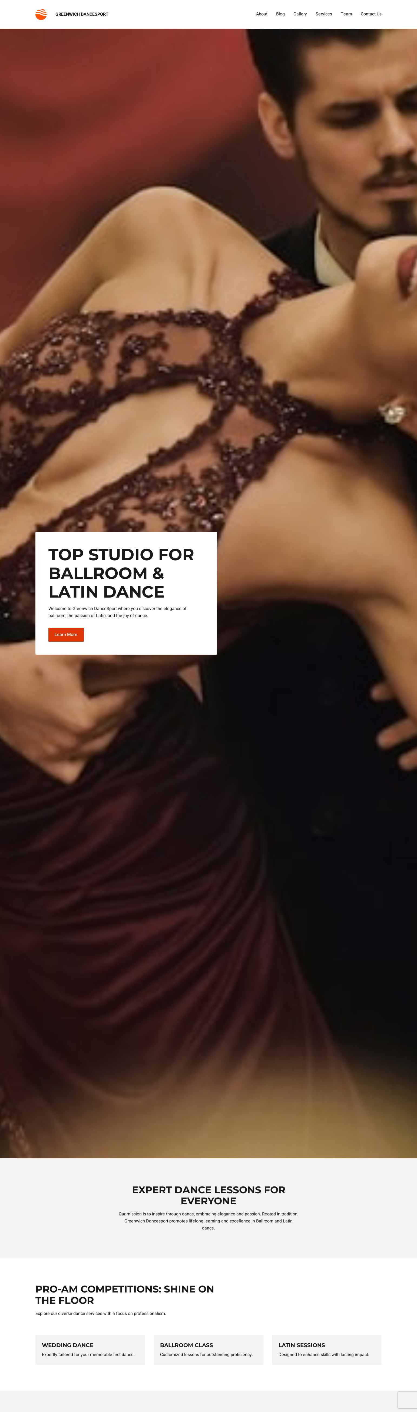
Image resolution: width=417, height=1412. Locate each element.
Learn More (66, 634)
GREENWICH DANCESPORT (81, 14)
